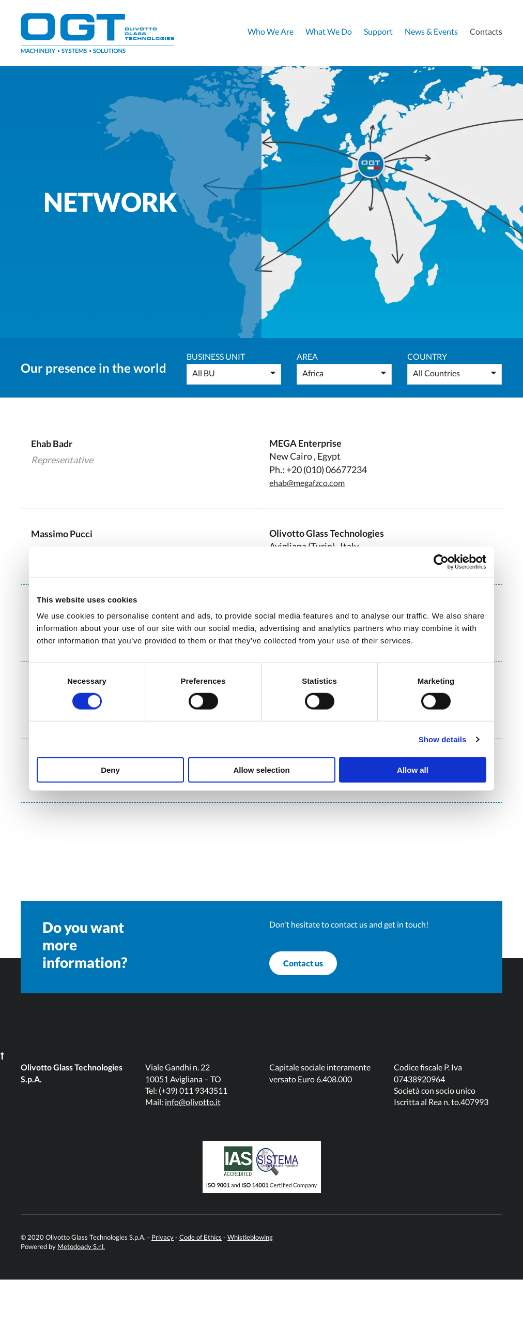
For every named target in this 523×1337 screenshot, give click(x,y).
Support (378, 31)
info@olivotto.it (193, 1159)
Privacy (162, 1294)
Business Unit (216, 356)
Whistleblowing (250, 1294)
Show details (443, 738)
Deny (110, 770)
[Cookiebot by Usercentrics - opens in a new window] (441, 561)
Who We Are (271, 31)
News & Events (431, 31)
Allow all (412, 770)
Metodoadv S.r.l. (81, 1304)
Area (307, 356)
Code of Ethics (200, 1294)
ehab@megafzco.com (311, 482)
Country (427, 356)
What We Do (328, 31)
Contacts (486, 31)
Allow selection (261, 770)
